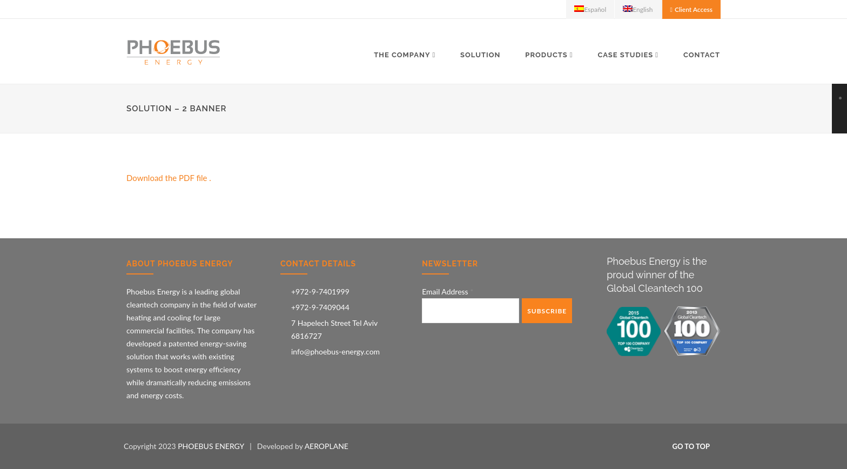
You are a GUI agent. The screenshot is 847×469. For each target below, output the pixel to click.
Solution (480, 54)
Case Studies (625, 54)
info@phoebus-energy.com (335, 351)
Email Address (447, 291)
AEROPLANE (326, 446)
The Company (402, 54)
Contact (701, 54)
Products (546, 54)
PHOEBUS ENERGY (211, 446)
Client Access (693, 9)
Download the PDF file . (168, 178)
